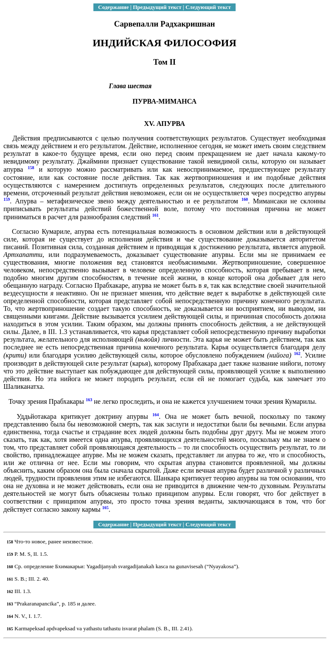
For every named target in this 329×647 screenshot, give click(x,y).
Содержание (113, 7)
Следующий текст (208, 7)
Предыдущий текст (157, 7)
